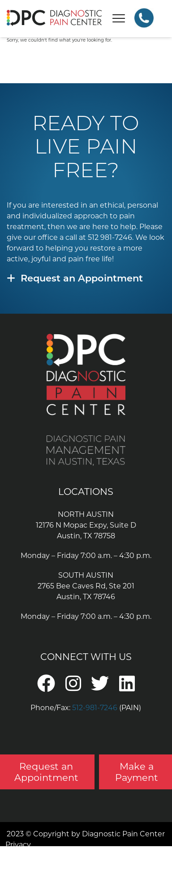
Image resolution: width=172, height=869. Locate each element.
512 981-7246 (110, 237)
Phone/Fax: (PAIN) (85, 707)
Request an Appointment (75, 279)
